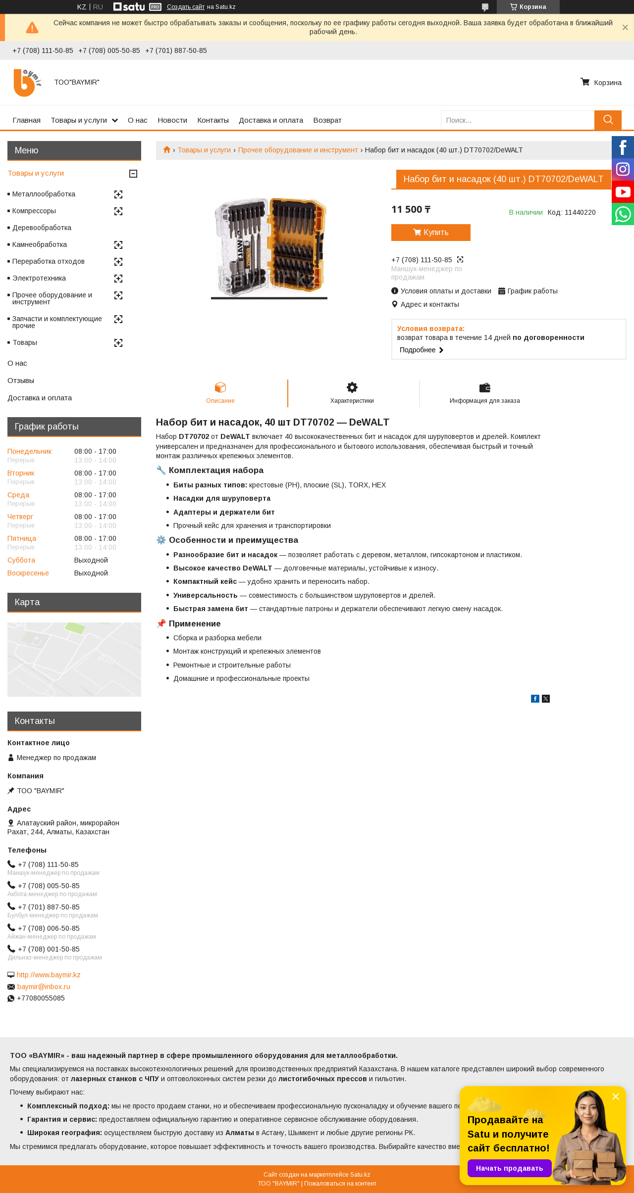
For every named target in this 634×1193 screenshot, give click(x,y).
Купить (436, 232)
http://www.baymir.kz (49, 975)
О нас (138, 120)
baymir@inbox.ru (43, 987)
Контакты (213, 120)
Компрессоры (34, 211)
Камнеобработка (39, 244)
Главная (26, 120)
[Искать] (608, 120)
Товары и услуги (79, 120)
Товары (24, 342)
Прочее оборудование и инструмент (298, 150)
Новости (172, 120)
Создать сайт (186, 6)
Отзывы (20, 380)
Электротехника (39, 278)
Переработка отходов (48, 261)
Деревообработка (41, 228)
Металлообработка (43, 194)
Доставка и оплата (271, 120)
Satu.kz (360, 1174)
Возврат (327, 120)
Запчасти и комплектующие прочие (57, 322)
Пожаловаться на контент (340, 1183)
